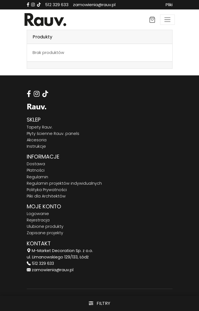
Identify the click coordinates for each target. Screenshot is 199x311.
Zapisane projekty (45, 233)
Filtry (99, 303)
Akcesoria (36, 140)
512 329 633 (56, 5)
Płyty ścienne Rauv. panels (53, 133)
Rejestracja (38, 220)
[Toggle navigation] (167, 19)
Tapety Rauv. (40, 127)
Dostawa (36, 164)
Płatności (36, 170)
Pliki (169, 5)
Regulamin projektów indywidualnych (64, 183)
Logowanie (38, 213)
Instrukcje (36, 146)
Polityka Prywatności (47, 189)
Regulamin (37, 177)
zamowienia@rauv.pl (94, 5)
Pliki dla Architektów (46, 196)
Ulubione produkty (45, 226)
